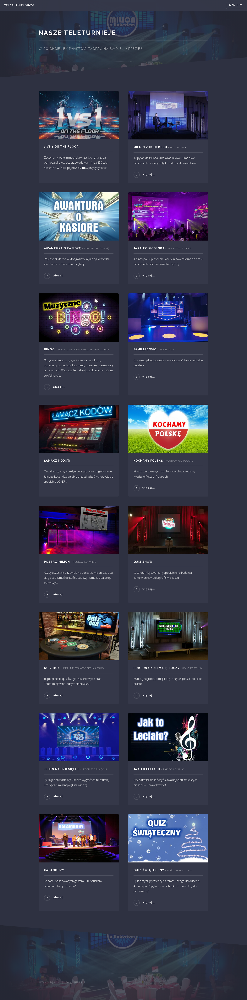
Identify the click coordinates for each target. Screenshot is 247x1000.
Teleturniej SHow (19, 5)
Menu (233, 5)
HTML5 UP (80, 982)
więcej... (148, 174)
